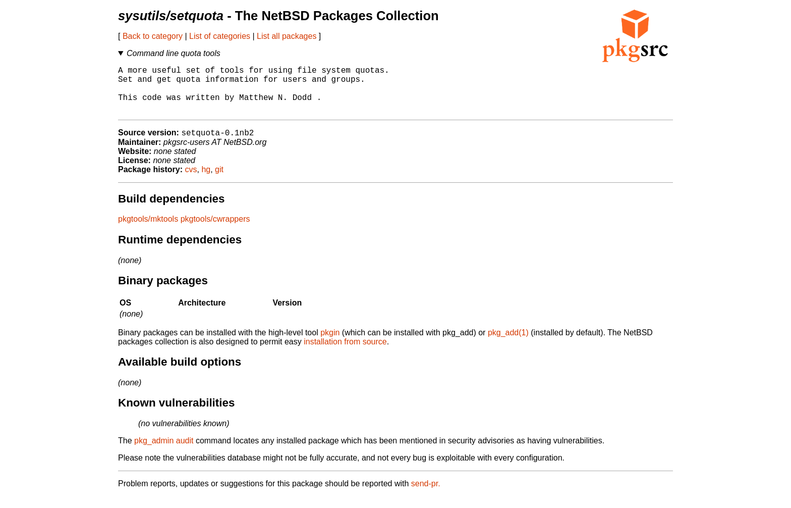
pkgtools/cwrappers (215, 230)
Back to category (153, 36)
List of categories (219, 36)
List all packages (286, 36)
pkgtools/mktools (148, 230)
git (219, 181)
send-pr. (425, 495)
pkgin (330, 344)
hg (205, 181)
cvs (191, 181)
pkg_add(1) (508, 344)
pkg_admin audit (163, 452)
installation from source (345, 353)
